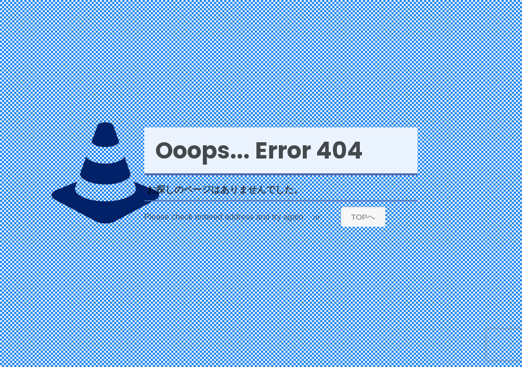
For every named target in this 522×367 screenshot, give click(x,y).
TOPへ (363, 217)
